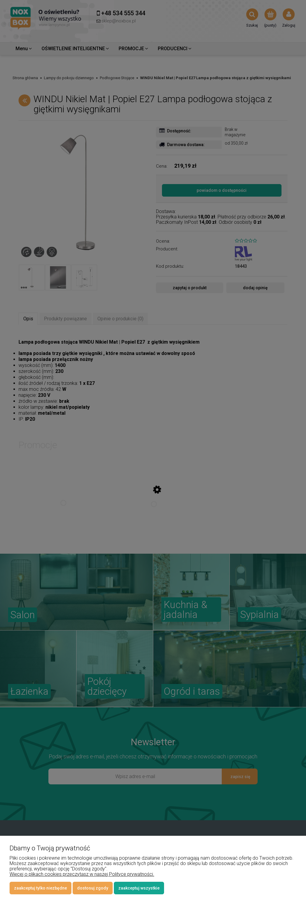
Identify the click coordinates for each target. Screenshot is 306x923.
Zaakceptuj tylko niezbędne (40, 888)
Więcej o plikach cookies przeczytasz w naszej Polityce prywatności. (82, 874)
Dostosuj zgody (92, 888)
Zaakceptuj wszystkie (139, 888)
